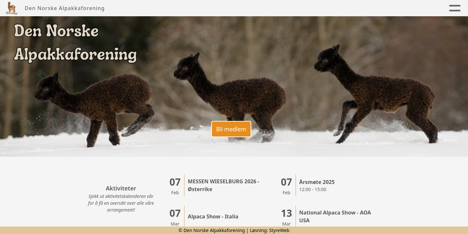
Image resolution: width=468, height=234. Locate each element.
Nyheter (157, 8)
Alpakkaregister (369, 8)
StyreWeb (279, 230)
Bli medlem (230, 128)
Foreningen (198, 8)
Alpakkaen (246, 8)
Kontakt (321, 8)
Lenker (418, 8)
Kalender (287, 8)
